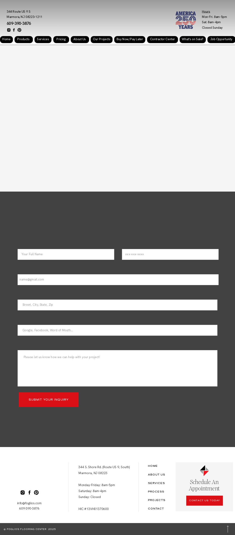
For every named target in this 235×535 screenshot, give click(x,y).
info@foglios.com (29, 503)
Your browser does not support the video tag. (117, 117)
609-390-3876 (19, 23)
